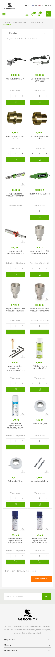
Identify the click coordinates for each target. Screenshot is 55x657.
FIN (34, 5)
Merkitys (27, 33)
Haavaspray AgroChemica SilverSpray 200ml (15, 425)
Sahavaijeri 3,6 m (39, 423)
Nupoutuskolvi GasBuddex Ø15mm (15, 195)
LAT (41, 5)
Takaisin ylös (41, 578)
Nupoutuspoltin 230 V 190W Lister (39, 80)
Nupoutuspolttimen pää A (15, 137)
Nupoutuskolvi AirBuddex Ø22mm (15, 252)
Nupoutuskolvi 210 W (15, 79)
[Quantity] (15, 96)
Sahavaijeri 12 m (15, 481)
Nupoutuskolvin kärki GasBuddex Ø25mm (39, 309)
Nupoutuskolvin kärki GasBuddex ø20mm (15, 309)
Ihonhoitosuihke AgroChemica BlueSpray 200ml (15, 540)
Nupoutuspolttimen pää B (40, 137)
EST (28, 5)
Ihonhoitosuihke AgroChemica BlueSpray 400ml (39, 540)
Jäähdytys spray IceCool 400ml (39, 367)
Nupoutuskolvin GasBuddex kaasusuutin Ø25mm (15, 368)
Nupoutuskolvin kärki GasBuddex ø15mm (39, 252)
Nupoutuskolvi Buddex (40, 194)
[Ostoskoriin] (15, 102)
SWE (48, 5)
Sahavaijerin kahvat (40, 481)
